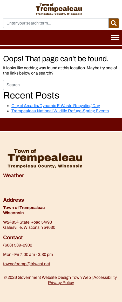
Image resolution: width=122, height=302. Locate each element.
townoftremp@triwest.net (26, 264)
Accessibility (105, 277)
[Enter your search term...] (56, 23)
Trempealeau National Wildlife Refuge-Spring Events (60, 111)
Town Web (81, 277)
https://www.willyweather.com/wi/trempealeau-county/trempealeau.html (30, 194)
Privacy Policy (61, 282)
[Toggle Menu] (115, 37)
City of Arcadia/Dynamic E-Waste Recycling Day (55, 105)
